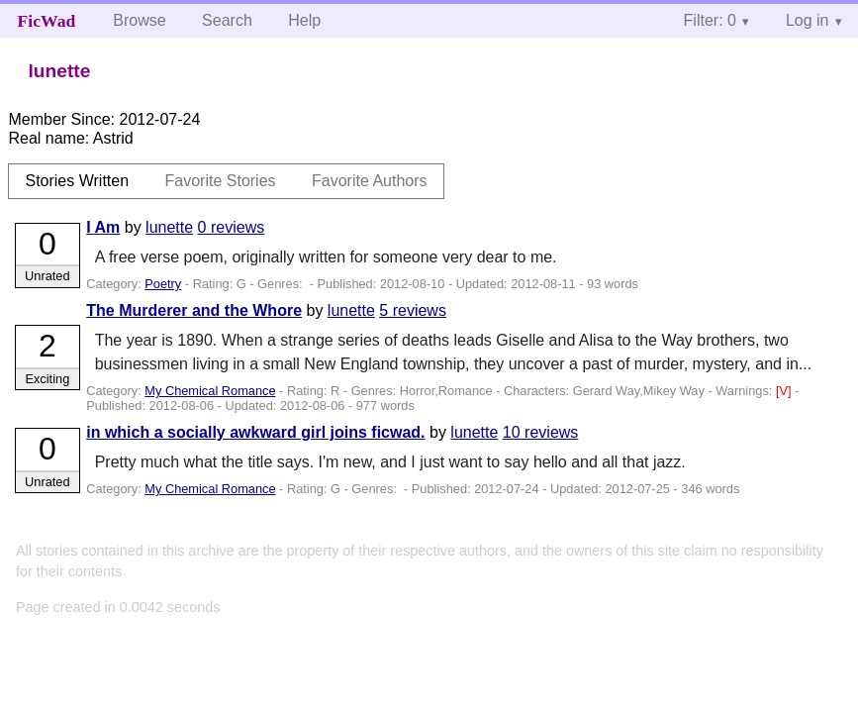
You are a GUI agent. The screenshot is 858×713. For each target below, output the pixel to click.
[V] (785, 390)
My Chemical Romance (209, 390)
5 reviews (412, 310)
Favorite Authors (370, 180)
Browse (139, 20)
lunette (169, 227)
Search (227, 20)
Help (304, 20)
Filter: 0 (710, 20)
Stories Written (77, 180)
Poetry (162, 283)
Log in (807, 20)
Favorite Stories (220, 180)
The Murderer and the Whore (194, 310)
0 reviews (231, 227)
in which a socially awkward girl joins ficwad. (255, 432)
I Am (103, 227)
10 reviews (540, 432)
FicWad (47, 21)
